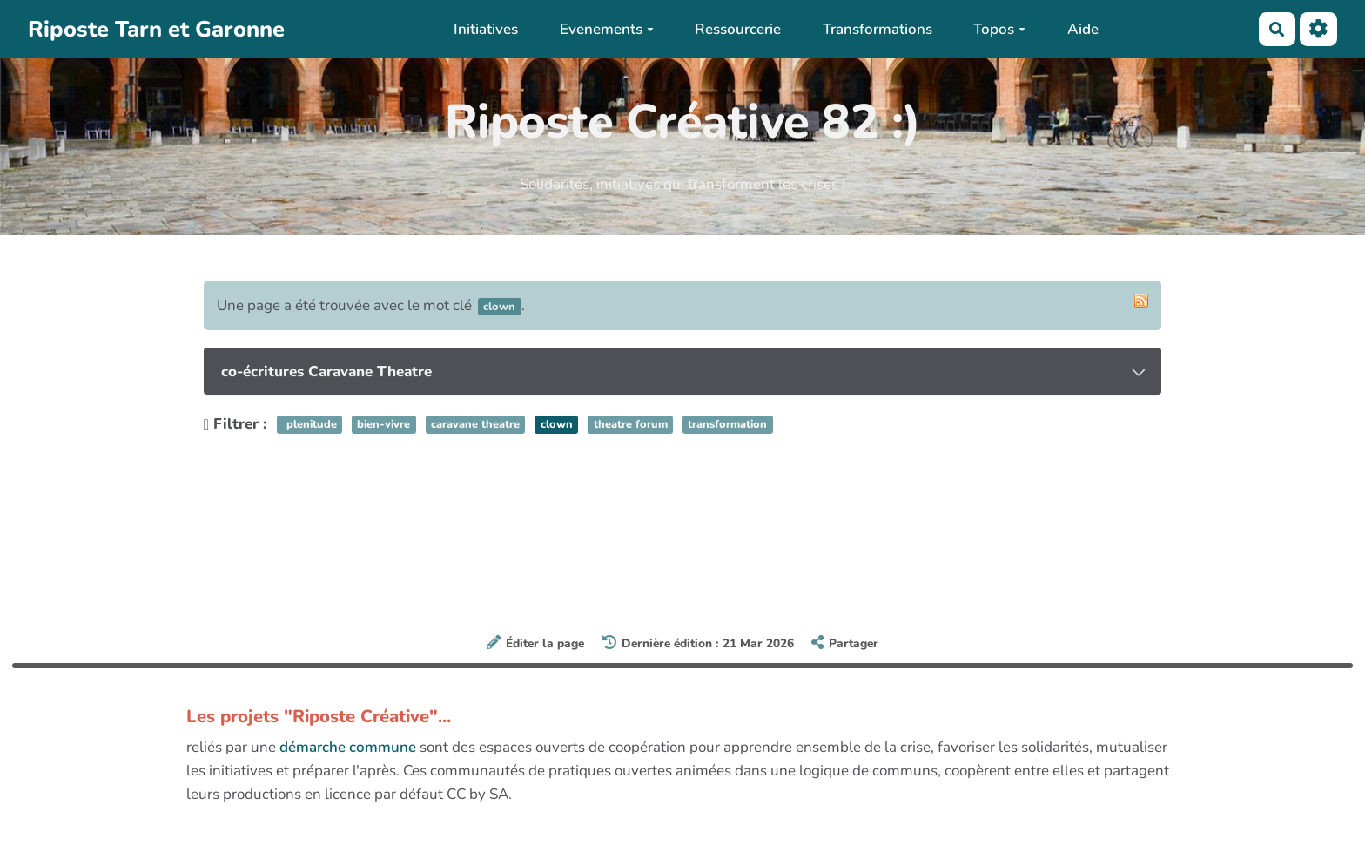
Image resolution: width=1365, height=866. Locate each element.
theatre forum (631, 425)
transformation (727, 425)
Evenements (607, 29)
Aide (1083, 29)
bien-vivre (383, 425)
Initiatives (486, 29)
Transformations (877, 29)
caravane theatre (475, 425)
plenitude (310, 425)
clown (557, 425)
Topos (999, 29)
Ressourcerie (738, 29)
